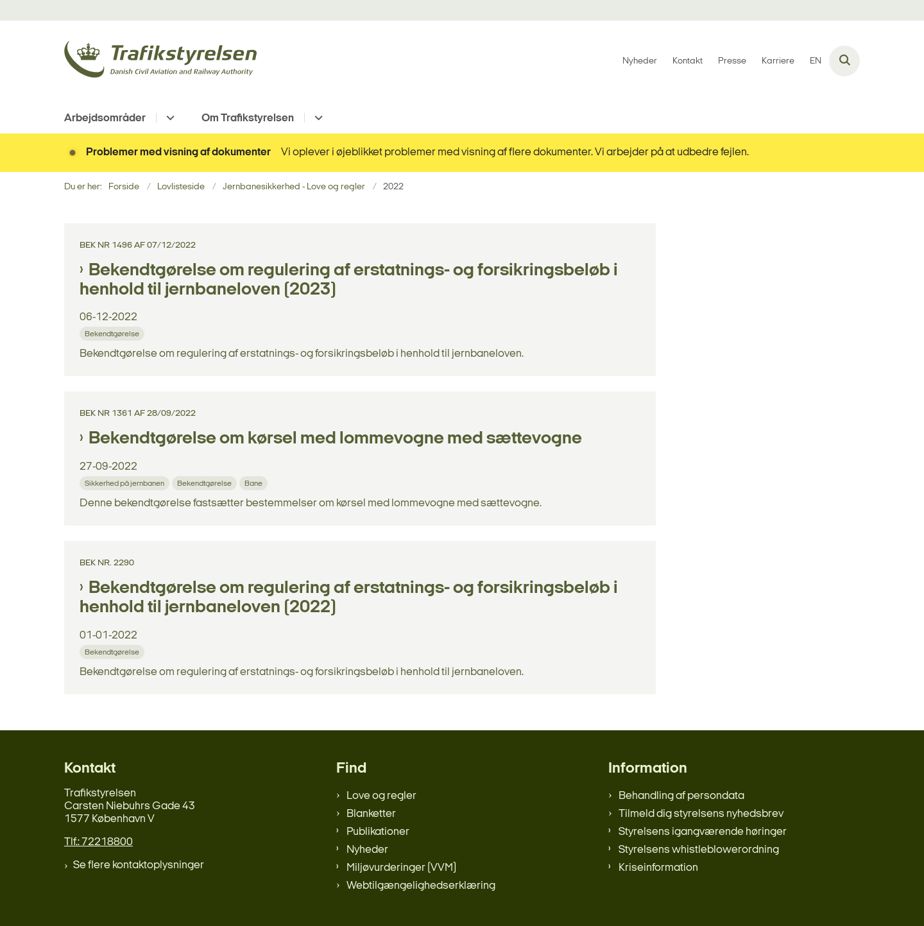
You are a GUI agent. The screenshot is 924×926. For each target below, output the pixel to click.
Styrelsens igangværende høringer (703, 832)
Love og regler (381, 796)
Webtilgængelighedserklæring (420, 885)
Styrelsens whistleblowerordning (699, 850)
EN (815, 61)
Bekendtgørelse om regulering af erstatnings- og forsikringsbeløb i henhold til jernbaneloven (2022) (349, 598)
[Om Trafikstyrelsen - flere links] (316, 118)
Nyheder (367, 850)
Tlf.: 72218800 (98, 842)
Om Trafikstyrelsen (247, 118)
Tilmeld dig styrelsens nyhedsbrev (701, 814)
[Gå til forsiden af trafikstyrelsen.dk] (160, 61)
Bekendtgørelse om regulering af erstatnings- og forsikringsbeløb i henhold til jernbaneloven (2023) (349, 280)
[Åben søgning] (844, 61)
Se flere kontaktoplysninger (138, 865)
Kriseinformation (658, 867)
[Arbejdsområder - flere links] (168, 118)
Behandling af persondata (681, 796)
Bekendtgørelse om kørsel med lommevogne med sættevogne (335, 439)
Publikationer (377, 832)
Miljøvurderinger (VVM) (401, 867)
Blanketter (371, 814)
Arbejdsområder (105, 118)
